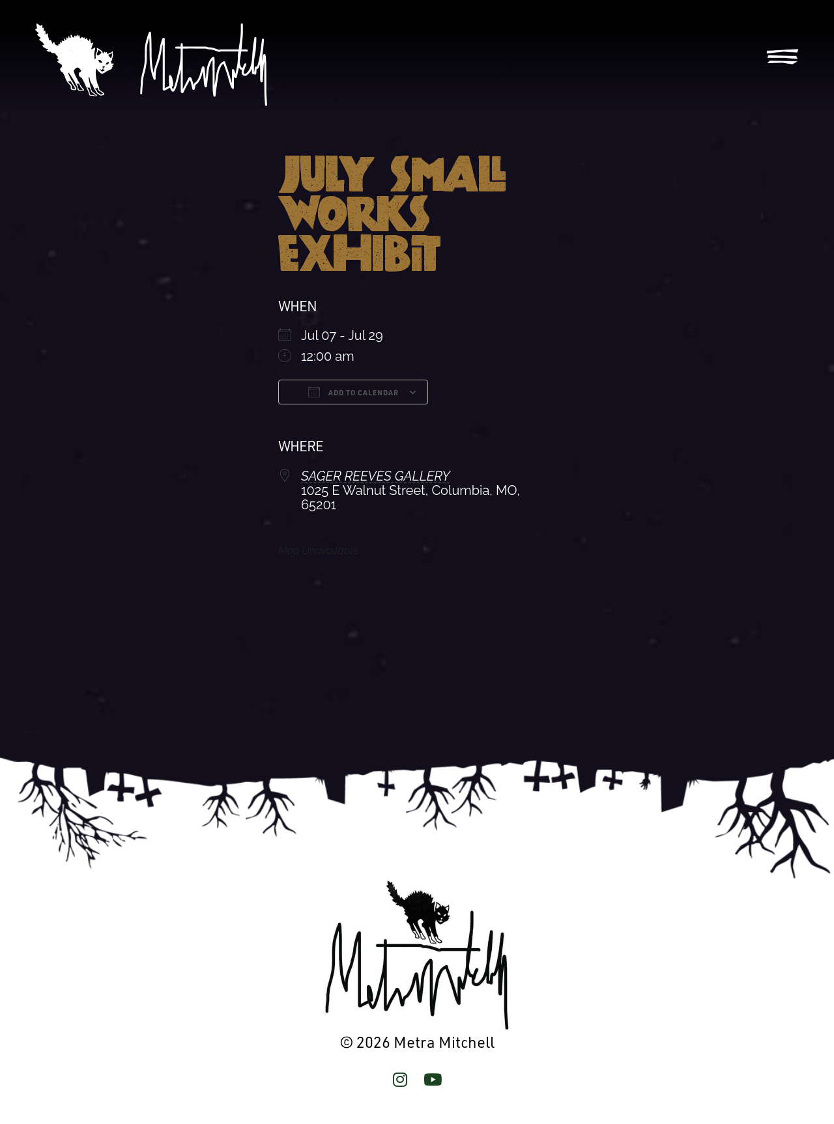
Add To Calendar (353, 392)
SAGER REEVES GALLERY (375, 476)
